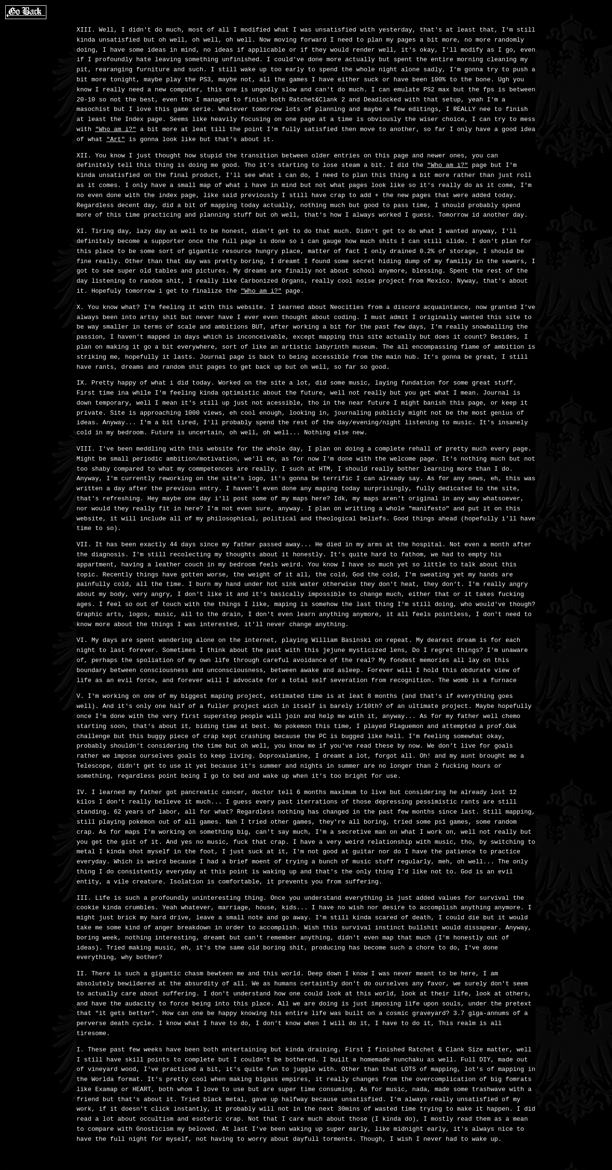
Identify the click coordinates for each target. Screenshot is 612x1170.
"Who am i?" (115, 129)
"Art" (115, 139)
